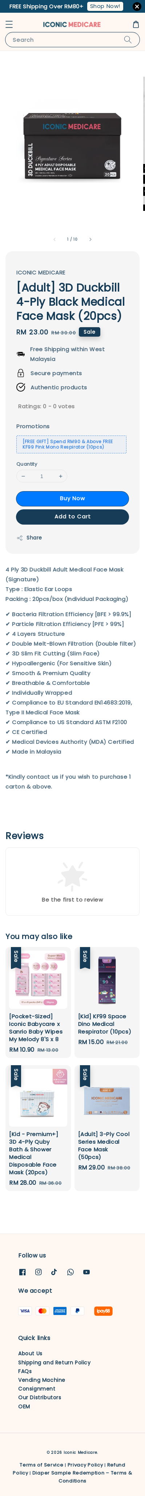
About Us (30, 1353)
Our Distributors (39, 1397)
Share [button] (29, 537)
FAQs (25, 1371)
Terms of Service (41, 1464)
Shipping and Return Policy (54, 1362)
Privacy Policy (85, 1464)
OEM (24, 1406)
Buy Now (72, 498)
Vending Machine (41, 1380)
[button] (9, 24)
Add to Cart (73, 516)
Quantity (26, 464)
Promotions (33, 426)
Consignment (37, 1388)
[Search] (128, 39)
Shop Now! (105, 6)
